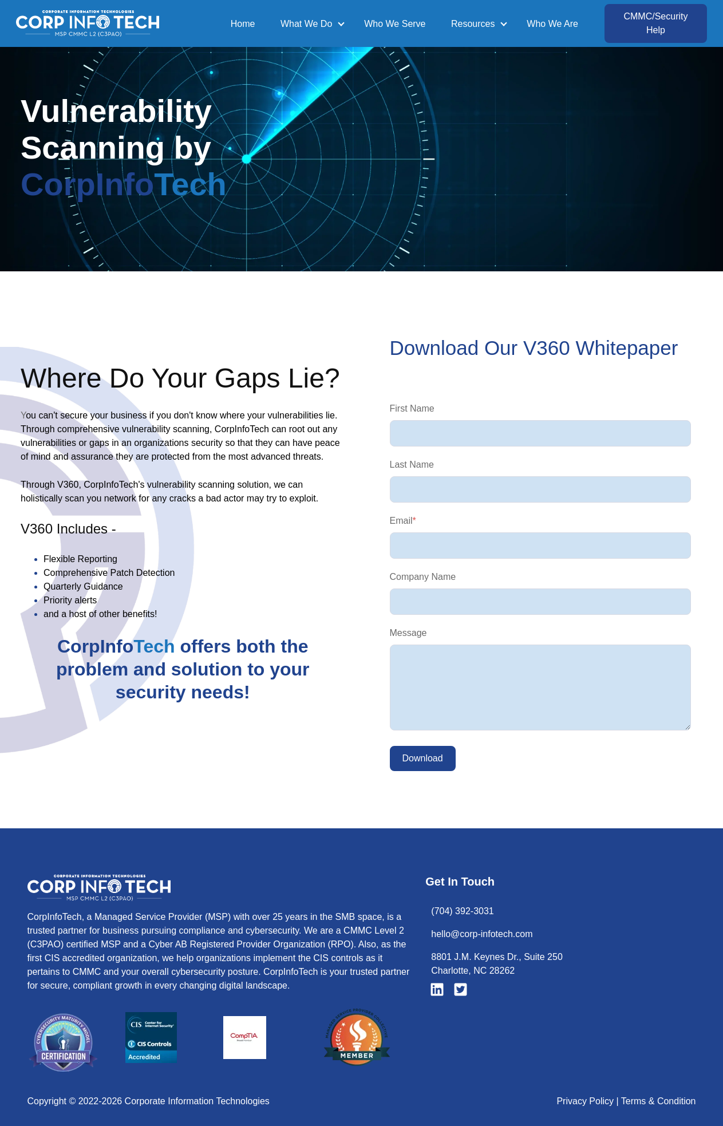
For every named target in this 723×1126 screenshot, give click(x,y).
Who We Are (552, 24)
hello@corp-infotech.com (481, 934)
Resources (473, 24)
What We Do (306, 24)
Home (243, 24)
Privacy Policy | (588, 1101)
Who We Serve (394, 24)
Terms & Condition (658, 1101)
